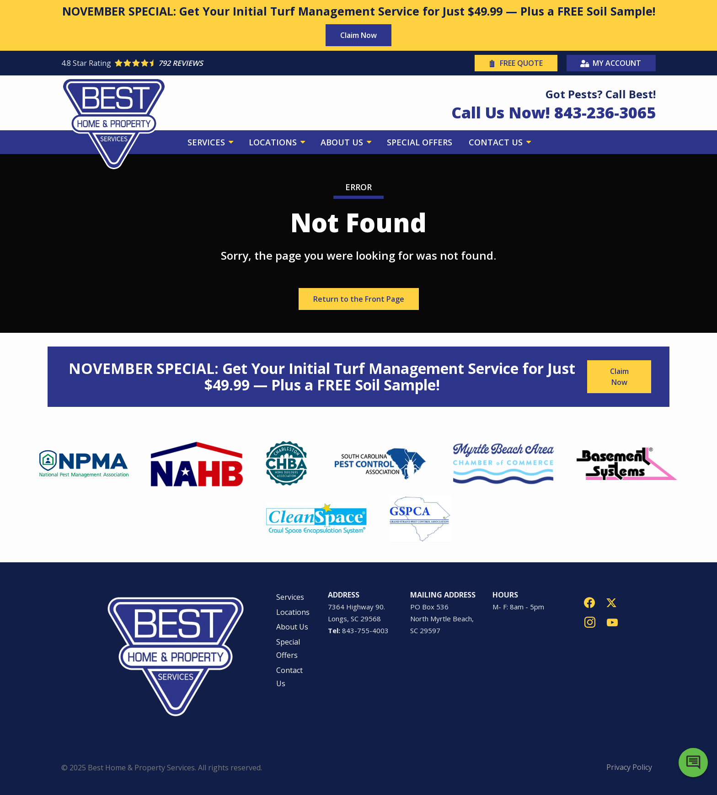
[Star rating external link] (209, 63)
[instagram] (590, 621)
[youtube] (612, 621)
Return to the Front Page (358, 299)
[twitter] (611, 601)
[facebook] (589, 601)
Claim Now (358, 35)
